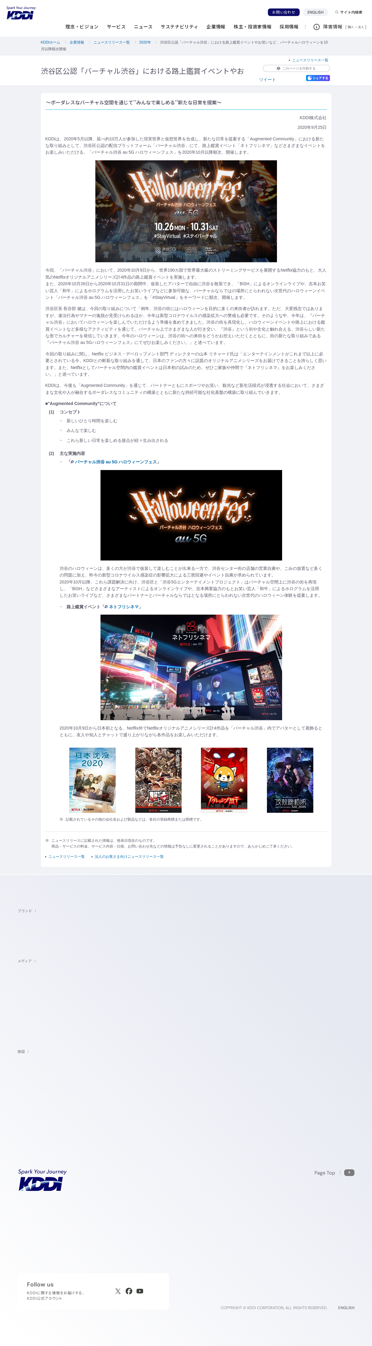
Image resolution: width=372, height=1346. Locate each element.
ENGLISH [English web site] (346, 1307)
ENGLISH (318, 12)
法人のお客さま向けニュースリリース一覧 (129, 856)
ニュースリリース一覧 (112, 42)
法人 (361, 27)
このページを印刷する (296, 68)
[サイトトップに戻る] (21, 13)
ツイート (267, 79)
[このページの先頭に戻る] (334, 1173)
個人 (351, 27)
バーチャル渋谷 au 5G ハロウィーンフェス (114, 461)
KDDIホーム (51, 42)
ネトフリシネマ (122, 606)
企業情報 (77, 42)
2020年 (145, 42)
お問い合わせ (283, 12)
